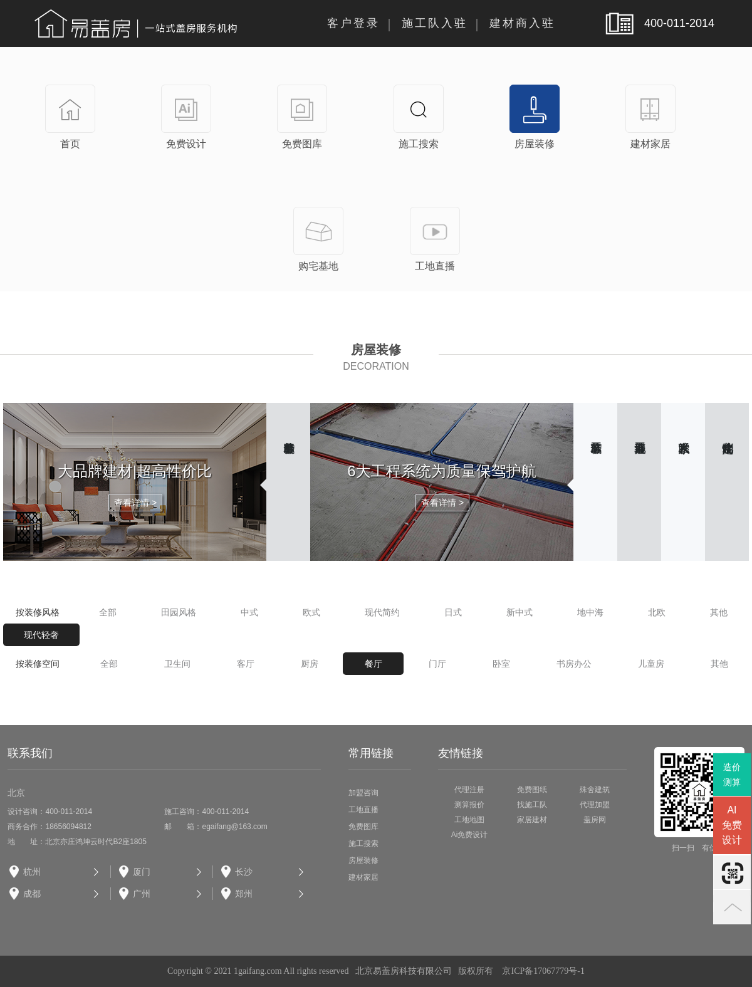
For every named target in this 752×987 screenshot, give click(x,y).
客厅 (245, 664)
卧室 (501, 664)
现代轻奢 (41, 635)
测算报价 (469, 804)
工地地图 (469, 819)
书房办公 (574, 664)
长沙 (244, 872)
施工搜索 (363, 843)
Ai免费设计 (469, 834)
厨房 (309, 664)
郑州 (244, 894)
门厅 (437, 664)
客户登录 (353, 23)
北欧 (657, 612)
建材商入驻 (522, 23)
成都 (32, 894)
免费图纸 (532, 789)
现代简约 (382, 612)
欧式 (311, 612)
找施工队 (532, 804)
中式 (249, 612)
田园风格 (178, 612)
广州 (141, 894)
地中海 (590, 612)
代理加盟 (595, 804)
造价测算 (732, 774)
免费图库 (363, 826)
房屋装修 (363, 860)
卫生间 (177, 664)
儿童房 (651, 664)
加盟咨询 (363, 792)
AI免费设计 (732, 825)
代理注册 (469, 789)
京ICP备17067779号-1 (543, 971)
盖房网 (594, 819)
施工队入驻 (434, 23)
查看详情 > (135, 503)
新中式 (519, 612)
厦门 (141, 872)
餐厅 (373, 664)
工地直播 (363, 809)
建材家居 (363, 877)
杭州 (32, 872)
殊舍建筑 (595, 789)
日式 (453, 612)
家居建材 (532, 819)
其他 (719, 612)
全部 (108, 612)
